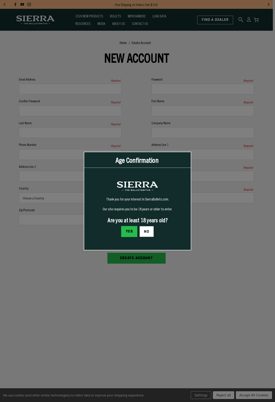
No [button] (146, 231)
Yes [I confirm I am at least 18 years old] (129, 231)
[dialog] (137, 201)
